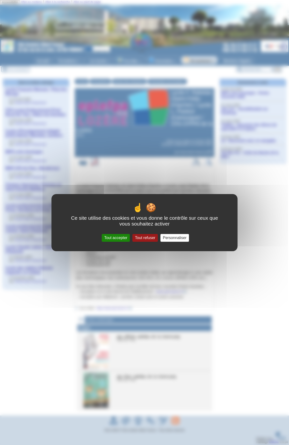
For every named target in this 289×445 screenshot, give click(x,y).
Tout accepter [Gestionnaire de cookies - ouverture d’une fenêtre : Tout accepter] (115, 238)
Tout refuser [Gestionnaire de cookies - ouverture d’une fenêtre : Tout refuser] (145, 238)
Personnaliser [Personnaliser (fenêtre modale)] (175, 238)
